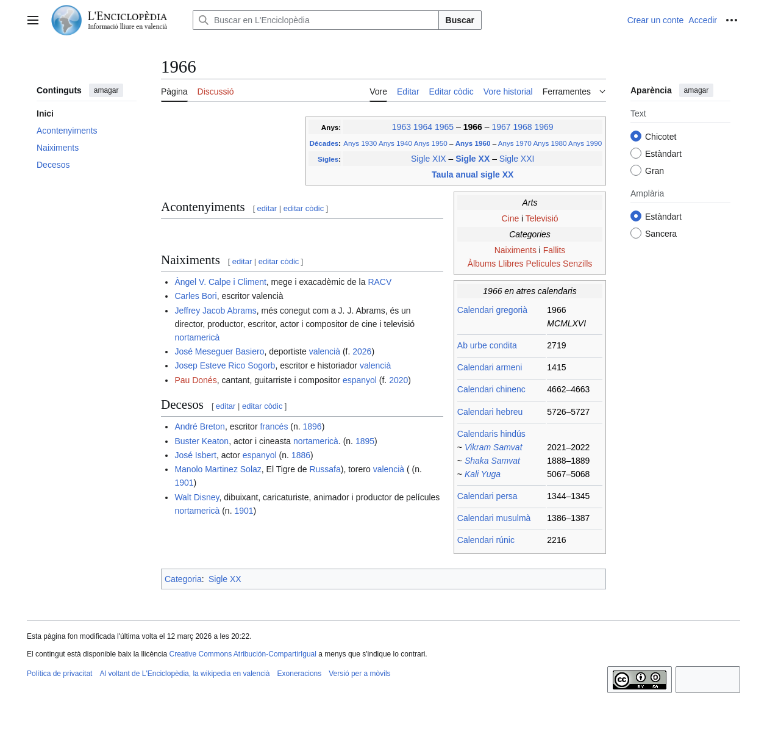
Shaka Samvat (492, 461)
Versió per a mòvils (359, 673)
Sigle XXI (517, 159)
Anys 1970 (515, 143)
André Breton (199, 426)
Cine (510, 218)
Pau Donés (195, 380)
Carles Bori (195, 296)
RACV (379, 282)
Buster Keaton (201, 441)
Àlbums (482, 263)
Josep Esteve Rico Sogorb (224, 365)
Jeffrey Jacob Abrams (215, 310)
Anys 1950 (431, 143)
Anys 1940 (395, 143)
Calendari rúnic (486, 540)
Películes (543, 263)
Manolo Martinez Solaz (217, 469)
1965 (444, 127)
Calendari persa (487, 496)
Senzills (577, 263)
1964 (422, 127)
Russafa (324, 469)
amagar (106, 90)
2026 (361, 351)
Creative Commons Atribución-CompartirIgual (242, 654)
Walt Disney (196, 497)
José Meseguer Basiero (219, 351)
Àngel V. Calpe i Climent (220, 282)
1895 (364, 441)
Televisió (542, 218)
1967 (500, 127)
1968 (522, 127)
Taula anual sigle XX (472, 174)
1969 (543, 127)
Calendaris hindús (491, 434)
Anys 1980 (549, 143)
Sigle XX (473, 159)
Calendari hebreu (490, 412)
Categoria (183, 579)
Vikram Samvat (494, 447)
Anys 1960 (474, 143)
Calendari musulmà (494, 518)
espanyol (360, 380)
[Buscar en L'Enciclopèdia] (316, 20)
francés (274, 426)
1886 (300, 455)
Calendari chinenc (491, 389)
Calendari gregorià (492, 310)
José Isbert (195, 455)
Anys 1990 (585, 143)
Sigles (328, 159)
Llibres (510, 263)
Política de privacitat (59, 673)
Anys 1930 (360, 143)
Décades (323, 143)
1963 (401, 127)
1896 (312, 426)
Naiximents (515, 250)
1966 (474, 127)
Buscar (460, 20)
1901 (183, 482)
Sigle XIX (428, 159)
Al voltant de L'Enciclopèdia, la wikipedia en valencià (184, 673)
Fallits (554, 250)
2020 (398, 380)
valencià (324, 351)
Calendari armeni (490, 367)
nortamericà (196, 337)
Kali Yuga (483, 474)
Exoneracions (299, 673)
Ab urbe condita (487, 345)
